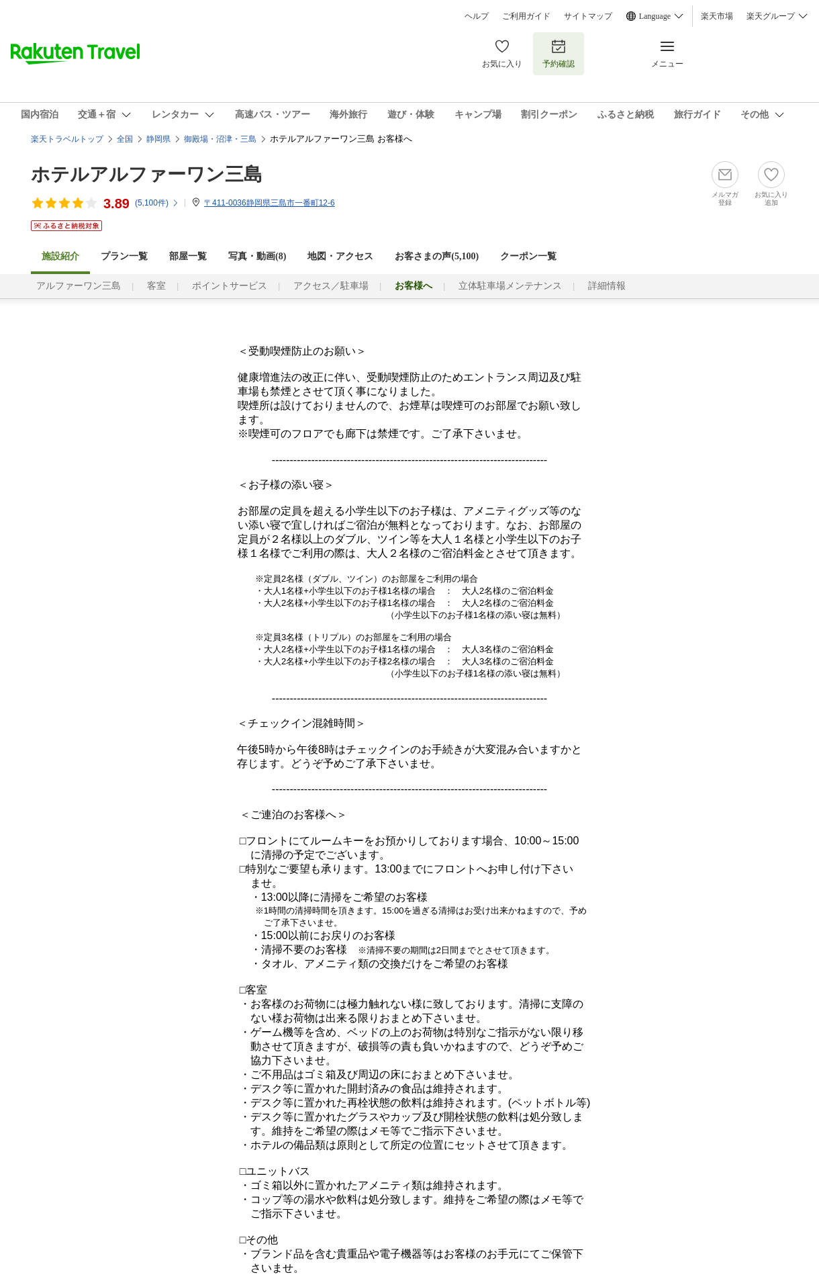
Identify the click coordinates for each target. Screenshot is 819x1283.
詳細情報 (607, 286)
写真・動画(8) (257, 256)
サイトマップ (588, 16)
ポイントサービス (229, 286)
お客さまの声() (437, 256)
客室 (156, 286)
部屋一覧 (188, 256)
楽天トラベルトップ (67, 139)
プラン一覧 (124, 256)
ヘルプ (477, 16)
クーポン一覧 (528, 256)
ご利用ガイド (526, 16)
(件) (157, 203)
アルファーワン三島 (78, 286)
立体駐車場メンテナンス (510, 286)
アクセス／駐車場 (331, 286)
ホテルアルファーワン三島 (146, 174)
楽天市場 (717, 16)
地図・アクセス (340, 256)
